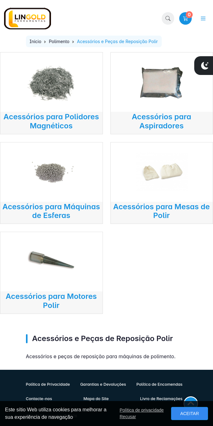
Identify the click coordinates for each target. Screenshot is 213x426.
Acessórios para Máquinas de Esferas (51, 211)
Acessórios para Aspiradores (161, 121)
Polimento (59, 41)
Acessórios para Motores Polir (51, 301)
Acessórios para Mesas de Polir (161, 211)
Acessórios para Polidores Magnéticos (51, 121)
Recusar (127, 416)
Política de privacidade (141, 410)
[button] (168, 18)
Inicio (36, 41)
